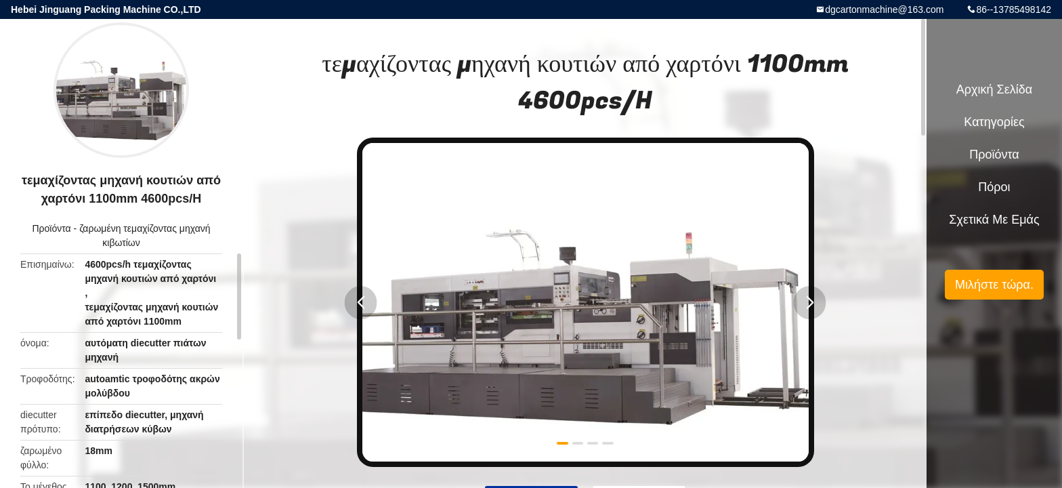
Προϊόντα (51, 228)
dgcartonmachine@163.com (884, 9)
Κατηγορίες (994, 122)
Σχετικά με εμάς (994, 219)
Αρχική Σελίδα (994, 89)
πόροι (994, 187)
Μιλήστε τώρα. (994, 284)
